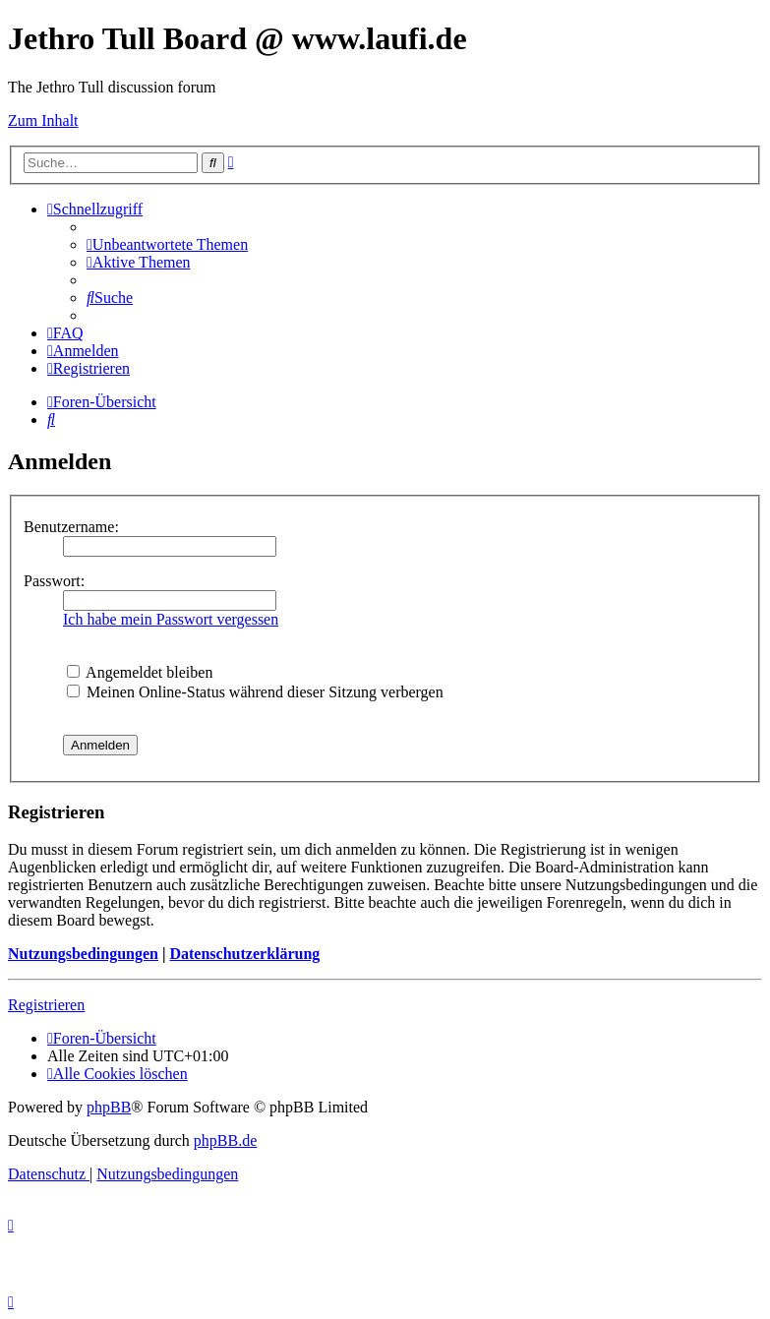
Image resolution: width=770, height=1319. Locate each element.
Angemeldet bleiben (139, 672)
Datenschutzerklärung (244, 953)
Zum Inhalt (43, 120)
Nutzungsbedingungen (83, 953)
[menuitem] (167, 244)
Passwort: (54, 580)
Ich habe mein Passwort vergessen (170, 619)
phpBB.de (225, 1140)
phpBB (109, 1107)
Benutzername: (71, 526)
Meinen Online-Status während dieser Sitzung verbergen (255, 692)
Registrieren (46, 1004)
